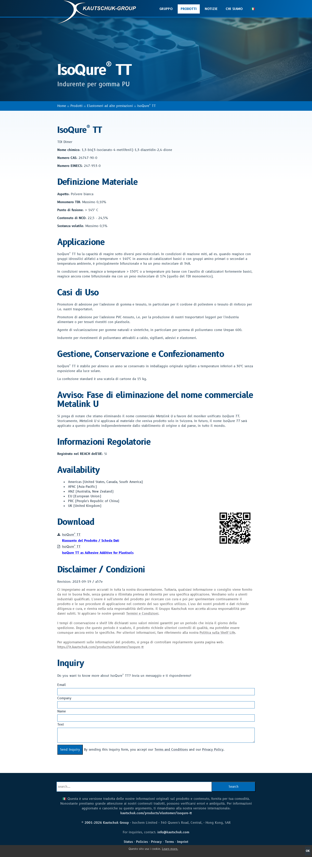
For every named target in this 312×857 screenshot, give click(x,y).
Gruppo (166, 9)
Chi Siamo (234, 9)
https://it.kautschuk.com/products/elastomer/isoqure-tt (100, 647)
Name (61, 711)
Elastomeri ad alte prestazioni (110, 106)
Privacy (156, 842)
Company (64, 698)
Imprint (182, 842)
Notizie (211, 9)
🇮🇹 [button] (253, 9)
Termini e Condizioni (142, 613)
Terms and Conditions (171, 749)
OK (308, 851)
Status (128, 842)
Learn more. (170, 849)
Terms (169, 842)
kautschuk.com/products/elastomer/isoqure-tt (156, 813)
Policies (142, 842)
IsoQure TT (146, 106)
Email (61, 685)
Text (60, 724)
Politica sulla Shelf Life (217, 633)
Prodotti (189, 9)
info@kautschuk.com (173, 832)
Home (61, 106)
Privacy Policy (212, 749)
